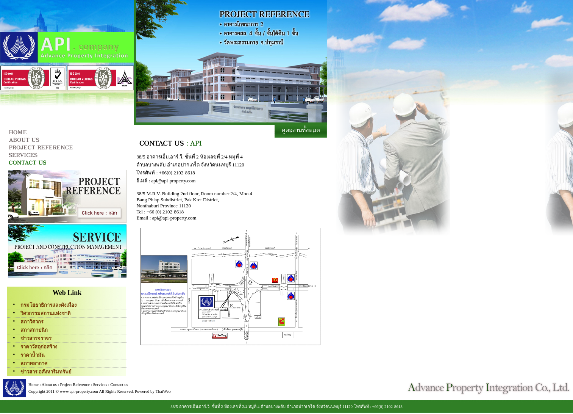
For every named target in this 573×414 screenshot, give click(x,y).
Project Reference (74, 384)
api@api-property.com (173, 180)
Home (33, 384)
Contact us (119, 384)
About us (49, 384)
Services (100, 384)
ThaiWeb (163, 391)
